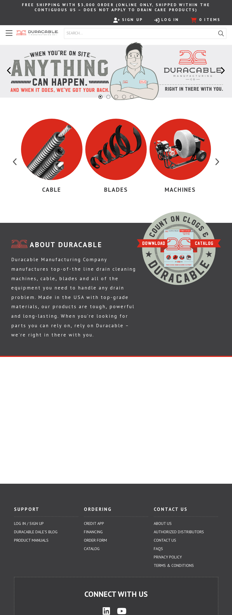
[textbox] (141, 33)
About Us (163, 523)
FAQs (158, 548)
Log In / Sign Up (29, 523)
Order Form (95, 540)
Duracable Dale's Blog (36, 531)
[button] (221, 33)
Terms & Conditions (174, 565)
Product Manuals (31, 540)
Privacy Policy (168, 557)
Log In (166, 20)
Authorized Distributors (179, 531)
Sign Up (128, 20)
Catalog (92, 548)
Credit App (94, 523)
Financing (93, 531)
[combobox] (140, 33)
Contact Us (165, 540)
